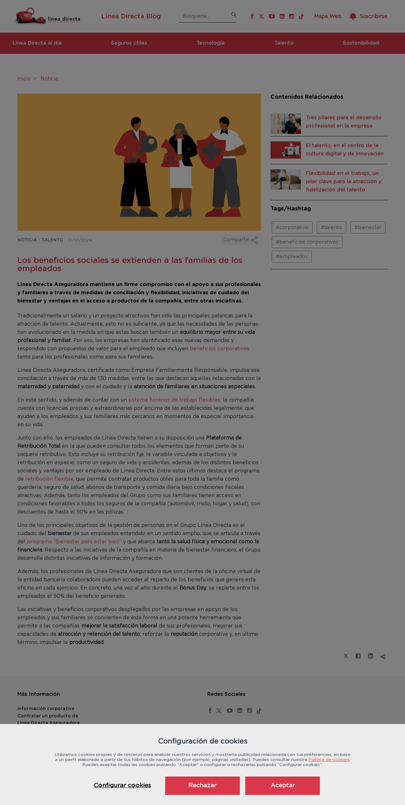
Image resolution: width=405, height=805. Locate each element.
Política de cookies (328, 760)
